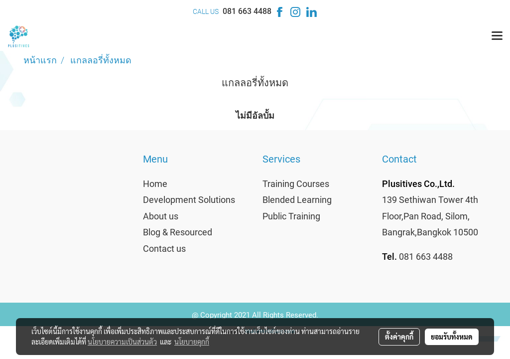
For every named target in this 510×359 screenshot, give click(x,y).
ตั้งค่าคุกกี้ (399, 336)
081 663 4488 (247, 11)
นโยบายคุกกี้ (191, 341)
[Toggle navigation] (497, 36)
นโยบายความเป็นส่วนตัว (122, 341)
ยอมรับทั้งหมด (452, 336)
